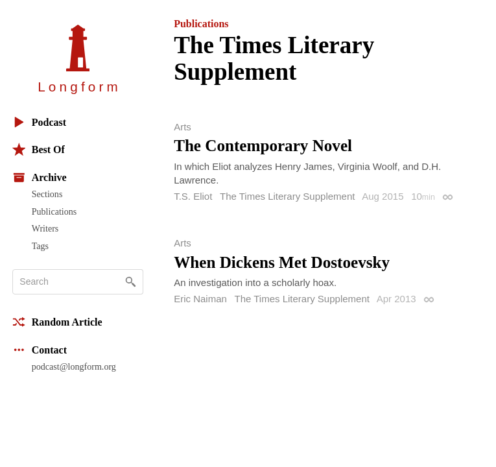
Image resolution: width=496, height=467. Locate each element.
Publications (54, 211)
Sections (47, 194)
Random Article (57, 322)
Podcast (39, 122)
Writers (45, 228)
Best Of (38, 149)
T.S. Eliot (193, 196)
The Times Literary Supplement (287, 196)
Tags (40, 246)
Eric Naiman (200, 298)
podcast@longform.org (74, 366)
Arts (182, 127)
